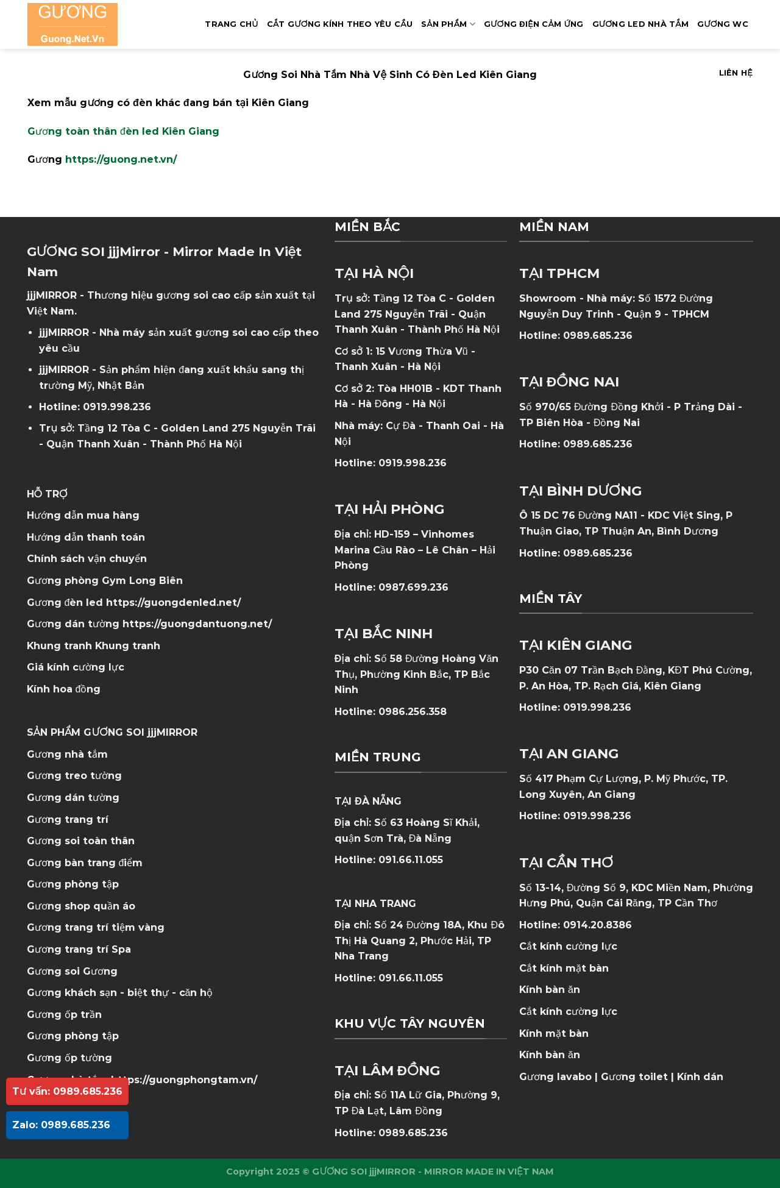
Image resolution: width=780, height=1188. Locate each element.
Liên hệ (736, 72)
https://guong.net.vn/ (121, 159)
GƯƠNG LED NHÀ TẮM (640, 24)
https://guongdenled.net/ (173, 602)
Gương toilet (634, 1077)
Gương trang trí (67, 819)
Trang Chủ (231, 24)
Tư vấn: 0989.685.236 (67, 1091)
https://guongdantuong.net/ (197, 624)
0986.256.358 (412, 711)
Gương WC (722, 24)
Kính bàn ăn (549, 989)
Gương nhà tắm (67, 754)
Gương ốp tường (69, 1058)
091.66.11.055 (410, 860)
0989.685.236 (413, 1133)
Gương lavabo (555, 1077)
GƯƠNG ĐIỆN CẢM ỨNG (534, 24)
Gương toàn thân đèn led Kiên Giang (123, 131)
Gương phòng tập (73, 1036)
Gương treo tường (74, 775)
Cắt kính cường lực (568, 946)
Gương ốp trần (64, 1014)
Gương (100, 971)
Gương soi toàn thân (81, 841)
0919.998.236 (117, 407)
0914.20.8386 (597, 925)
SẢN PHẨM (448, 24)
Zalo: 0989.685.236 (61, 1125)
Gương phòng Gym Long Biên (105, 580)
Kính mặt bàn (554, 1033)
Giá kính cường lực (75, 667)
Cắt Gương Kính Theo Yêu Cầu (340, 24)
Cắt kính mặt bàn (564, 968)
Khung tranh (127, 646)
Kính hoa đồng (64, 689)
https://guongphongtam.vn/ (184, 1080)
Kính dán (700, 1077)
